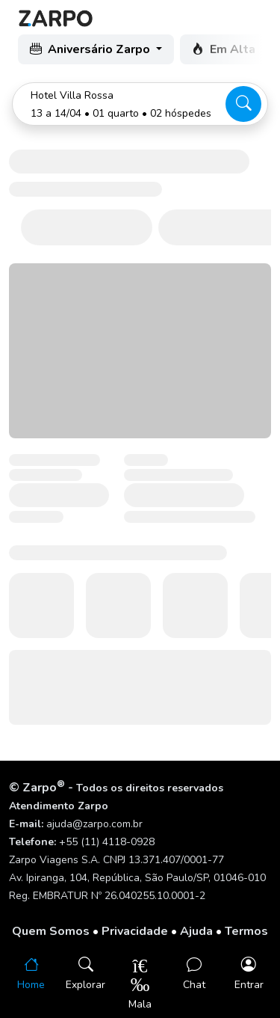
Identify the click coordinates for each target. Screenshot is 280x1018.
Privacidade (135, 931)
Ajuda (196, 931)
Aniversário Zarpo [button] (91, 49)
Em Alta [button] (225, 49)
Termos (246, 931)
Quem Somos (51, 931)
